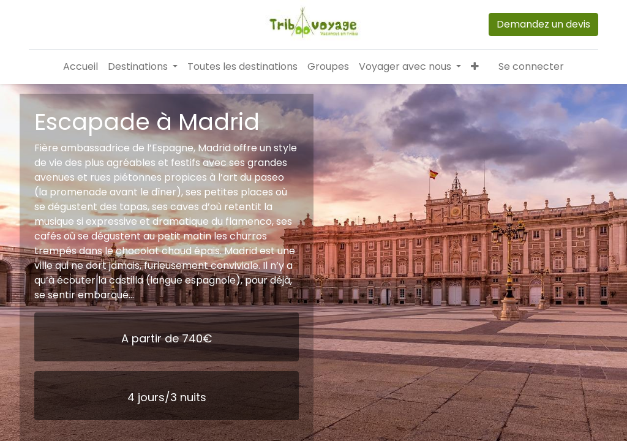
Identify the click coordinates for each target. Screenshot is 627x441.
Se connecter (531, 66)
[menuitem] (80, 67)
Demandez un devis (543, 24)
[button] (475, 67)
